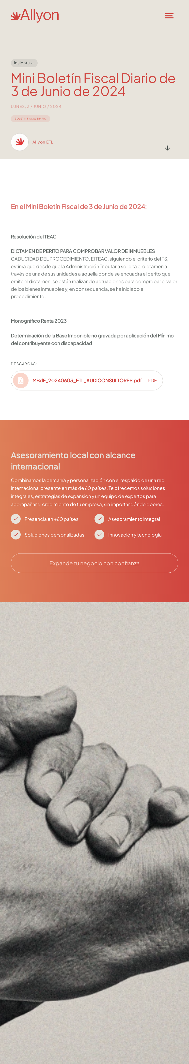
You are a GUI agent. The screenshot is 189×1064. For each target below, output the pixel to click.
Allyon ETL (42, 147)
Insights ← (24, 63)
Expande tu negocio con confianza (94, 563)
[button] (172, 16)
